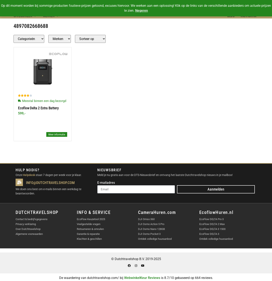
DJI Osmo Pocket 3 (149, 233)
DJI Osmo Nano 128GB (151, 229)
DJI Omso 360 (146, 219)
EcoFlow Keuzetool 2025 (91, 219)
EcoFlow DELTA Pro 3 (211, 219)
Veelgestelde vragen (88, 224)
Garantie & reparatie (88, 233)
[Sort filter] (90, 39)
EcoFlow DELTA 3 (209, 233)
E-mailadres (106, 183)
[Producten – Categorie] (29, 39)
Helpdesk (29, 175)
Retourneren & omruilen (90, 229)
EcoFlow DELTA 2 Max (212, 224)
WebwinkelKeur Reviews (142, 278)
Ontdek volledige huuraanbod (155, 238)
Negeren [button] (141, 11)
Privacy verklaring (26, 224)
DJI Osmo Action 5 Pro (151, 224)
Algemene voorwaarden (29, 233)
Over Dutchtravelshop (28, 229)
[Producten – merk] (59, 39)
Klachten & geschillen (89, 238)
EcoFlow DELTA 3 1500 (212, 229)
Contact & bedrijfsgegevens (32, 219)
